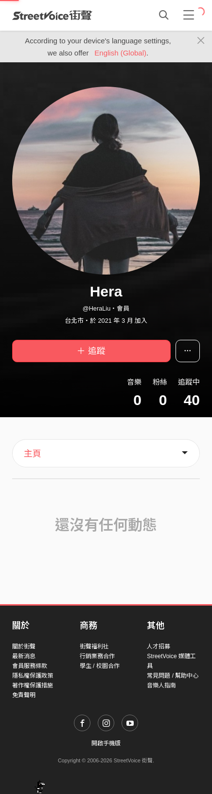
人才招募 (158, 646)
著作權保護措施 (32, 685)
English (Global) (120, 53)
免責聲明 (23, 695)
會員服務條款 (29, 666)
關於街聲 (23, 646)
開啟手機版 (106, 743)
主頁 (32, 454)
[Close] (201, 41)
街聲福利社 (94, 646)
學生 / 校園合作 (100, 666)
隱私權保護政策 (32, 675)
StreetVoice (52, 15)
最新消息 (23, 656)
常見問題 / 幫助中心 (172, 675)
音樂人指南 (161, 685)
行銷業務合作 (97, 656)
